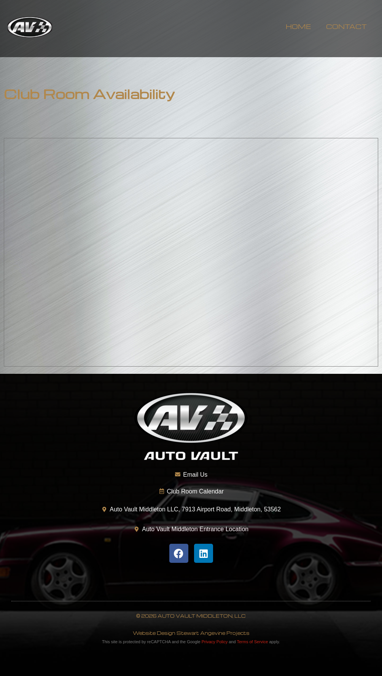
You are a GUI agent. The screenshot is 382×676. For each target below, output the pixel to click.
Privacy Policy (215, 641)
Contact (346, 26)
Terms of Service (252, 641)
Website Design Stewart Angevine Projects (191, 633)
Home (298, 26)
